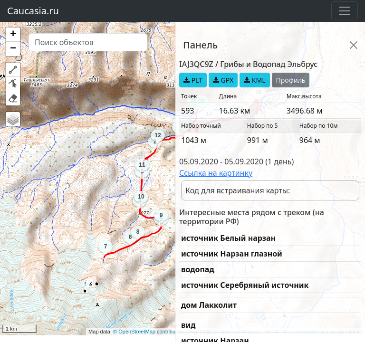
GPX (223, 80)
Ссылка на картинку (215, 173)
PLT (192, 80)
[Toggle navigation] (344, 10)
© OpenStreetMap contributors (148, 331)
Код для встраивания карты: (237, 190)
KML (254, 80)
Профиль (291, 80)
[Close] (353, 45)
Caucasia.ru (33, 10)
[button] (13, 35)
